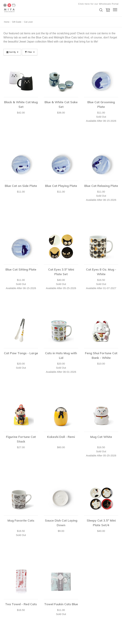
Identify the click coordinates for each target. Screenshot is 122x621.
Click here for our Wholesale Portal (98, 4)
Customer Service (11, 547)
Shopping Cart (10, 539)
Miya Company (20, 7)
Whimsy (8, 37)
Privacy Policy (67, 543)
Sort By (12, 52)
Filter (30, 52)
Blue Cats (42, 37)
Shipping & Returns (12, 556)
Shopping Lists (10, 552)
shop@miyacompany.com (15, 571)
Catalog (64, 539)
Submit (48, 585)
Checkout (7, 543)
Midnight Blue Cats (65, 37)
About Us (65, 535)
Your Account (9, 535)
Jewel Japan (26, 41)
